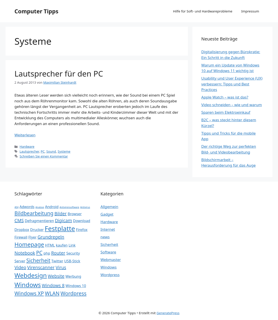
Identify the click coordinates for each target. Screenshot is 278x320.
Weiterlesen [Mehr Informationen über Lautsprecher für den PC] (24, 135)
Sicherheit (109, 244)
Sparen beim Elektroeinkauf (225, 112)
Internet (108, 229)
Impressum (250, 11)
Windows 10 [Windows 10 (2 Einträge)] (76, 285)
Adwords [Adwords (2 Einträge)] (27, 206)
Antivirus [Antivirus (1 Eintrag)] (85, 207)
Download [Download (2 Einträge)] (81, 220)
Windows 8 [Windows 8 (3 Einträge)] (53, 285)
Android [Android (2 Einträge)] (51, 206)
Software (108, 252)
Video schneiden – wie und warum (231, 104)
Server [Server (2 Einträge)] (19, 261)
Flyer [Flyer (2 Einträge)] (32, 237)
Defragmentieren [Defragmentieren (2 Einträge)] (39, 220)
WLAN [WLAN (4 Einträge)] (52, 293)
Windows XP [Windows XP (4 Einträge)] (29, 293)
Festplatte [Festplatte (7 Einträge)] (60, 228)
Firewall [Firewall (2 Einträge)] (20, 237)
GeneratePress (168, 313)
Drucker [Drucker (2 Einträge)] (37, 229)
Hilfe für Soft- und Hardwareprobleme (202, 11)
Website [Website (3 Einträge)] (56, 276)
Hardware (27, 146)
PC (43, 151)
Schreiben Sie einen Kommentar (44, 156)
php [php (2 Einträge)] (46, 253)
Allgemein (109, 206)
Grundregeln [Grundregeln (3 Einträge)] (51, 237)
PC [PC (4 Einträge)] (39, 252)
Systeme (64, 151)
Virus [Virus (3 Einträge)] (61, 267)
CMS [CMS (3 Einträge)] (19, 220)
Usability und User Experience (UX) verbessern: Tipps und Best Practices (231, 84)
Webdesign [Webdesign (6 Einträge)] (30, 275)
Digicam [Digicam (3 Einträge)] (63, 220)
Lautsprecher (29, 151)
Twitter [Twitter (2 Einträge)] (57, 261)
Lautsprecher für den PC (58, 73)
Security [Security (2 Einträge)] (73, 253)
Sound (51, 151)
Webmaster (111, 259)
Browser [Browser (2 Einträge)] (75, 213)
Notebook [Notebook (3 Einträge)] (24, 253)
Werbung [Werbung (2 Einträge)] (73, 276)
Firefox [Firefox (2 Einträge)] (82, 229)
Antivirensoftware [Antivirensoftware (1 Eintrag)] (69, 207)
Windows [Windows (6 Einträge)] (27, 284)
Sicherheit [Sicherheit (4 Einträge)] (38, 260)
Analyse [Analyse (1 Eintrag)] (39, 207)
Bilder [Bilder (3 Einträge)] (60, 214)
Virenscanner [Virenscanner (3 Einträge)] (40, 267)
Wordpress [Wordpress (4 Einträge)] (73, 293)
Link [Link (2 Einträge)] (71, 245)
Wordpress (110, 274)
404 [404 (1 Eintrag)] (16, 207)
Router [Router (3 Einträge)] (58, 253)
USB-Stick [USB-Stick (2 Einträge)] (72, 261)
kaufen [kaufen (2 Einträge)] (62, 245)
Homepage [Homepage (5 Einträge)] (29, 244)
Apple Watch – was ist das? (224, 97)
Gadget (107, 214)
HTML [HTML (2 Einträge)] (50, 245)
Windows (109, 267)
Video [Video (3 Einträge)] (20, 267)
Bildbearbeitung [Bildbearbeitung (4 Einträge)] (33, 213)
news (105, 236)
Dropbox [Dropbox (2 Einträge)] (21, 229)
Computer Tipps (36, 11)
